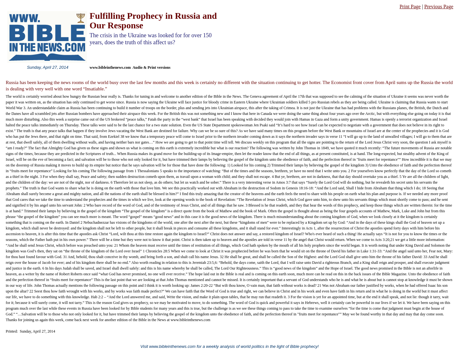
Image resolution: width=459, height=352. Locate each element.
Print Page (409, 6)
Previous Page (438, 6)
